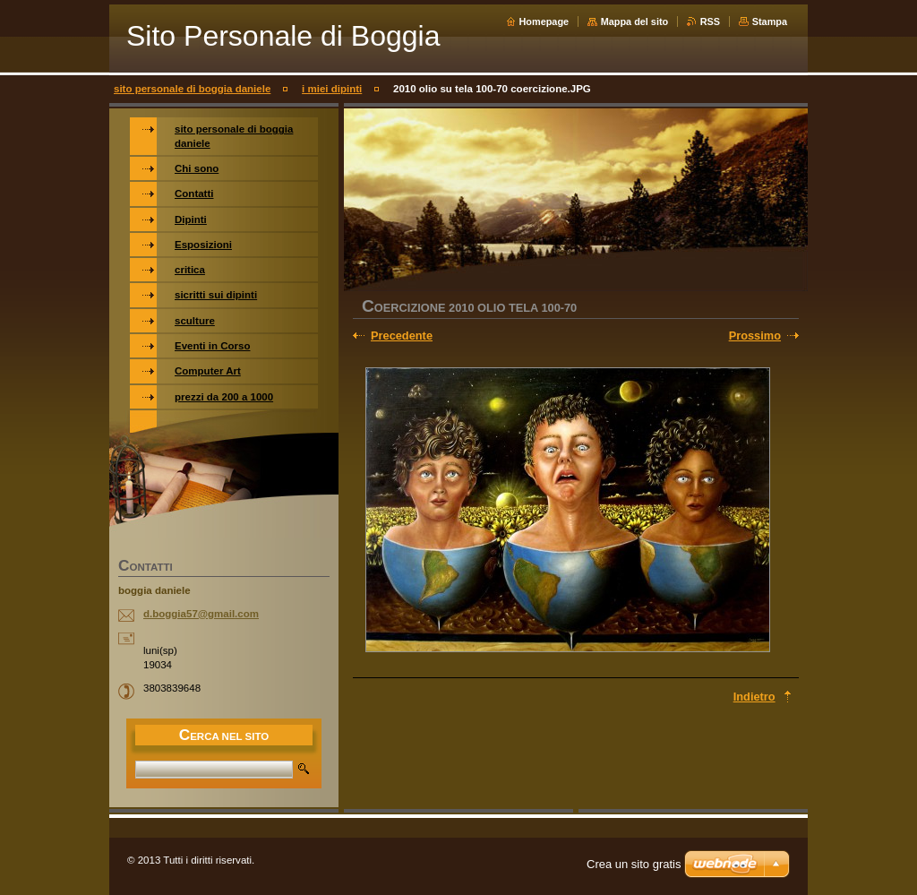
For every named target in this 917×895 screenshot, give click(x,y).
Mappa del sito (635, 21)
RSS (710, 21)
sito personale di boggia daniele (192, 88)
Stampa (769, 21)
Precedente (402, 335)
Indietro (754, 696)
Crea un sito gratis (634, 864)
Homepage (544, 21)
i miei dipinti (332, 88)
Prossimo (755, 335)
